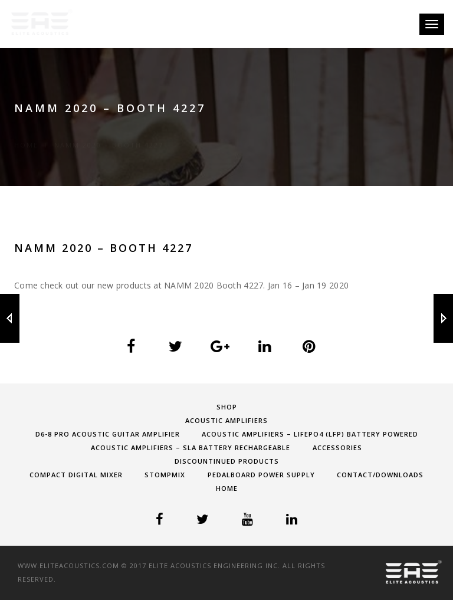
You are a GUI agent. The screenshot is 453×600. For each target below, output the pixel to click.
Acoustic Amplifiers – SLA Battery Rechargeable (190, 447)
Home (26, 131)
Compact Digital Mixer (76, 474)
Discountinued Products (227, 461)
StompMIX (165, 474)
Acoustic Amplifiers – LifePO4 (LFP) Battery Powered (310, 433)
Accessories (337, 447)
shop (226, 406)
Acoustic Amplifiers (226, 420)
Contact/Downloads (380, 474)
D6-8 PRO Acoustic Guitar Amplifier (107, 433)
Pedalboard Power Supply (261, 474)
